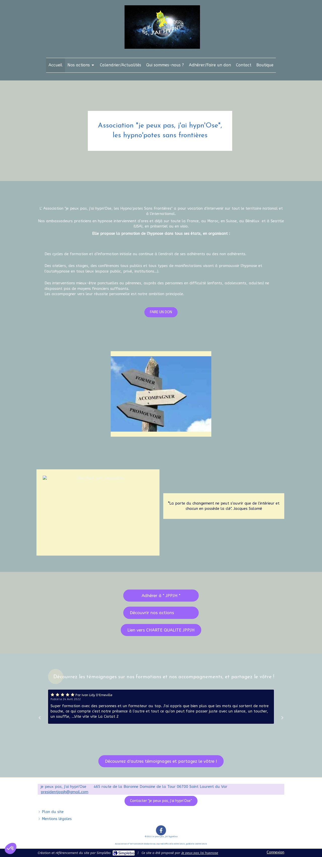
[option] (161, 706)
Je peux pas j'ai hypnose (199, 853)
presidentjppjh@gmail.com (64, 792)
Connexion (275, 852)
